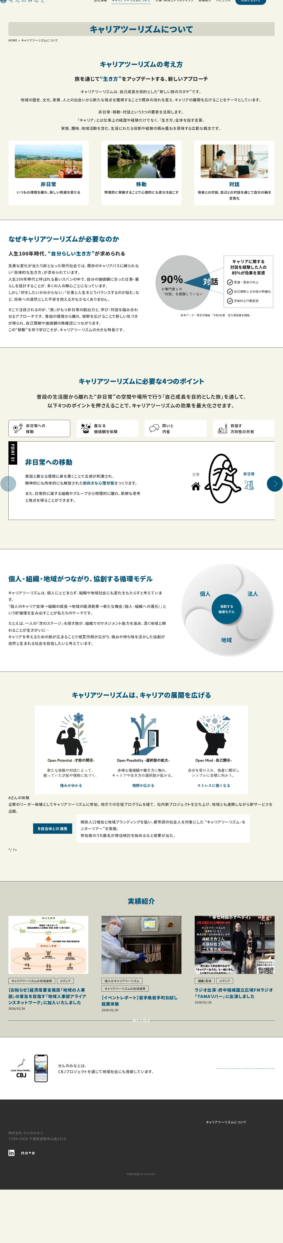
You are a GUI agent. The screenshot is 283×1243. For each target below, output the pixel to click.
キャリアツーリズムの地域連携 (160, 1186)
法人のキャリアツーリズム (157, 1181)
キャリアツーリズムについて (158, 1171)
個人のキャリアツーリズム (157, 1176)
